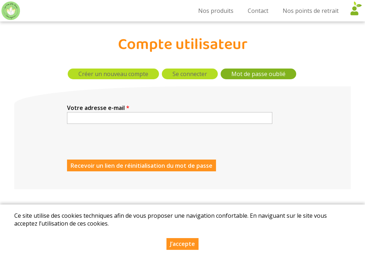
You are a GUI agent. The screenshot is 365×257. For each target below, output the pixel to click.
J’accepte (182, 244)
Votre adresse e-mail (98, 108)
